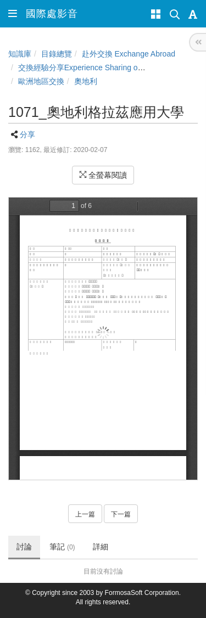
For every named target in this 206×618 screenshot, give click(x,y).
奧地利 (85, 81)
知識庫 (19, 53)
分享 (27, 134)
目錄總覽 (56, 53)
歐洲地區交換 (41, 81)
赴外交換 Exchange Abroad (128, 53)
